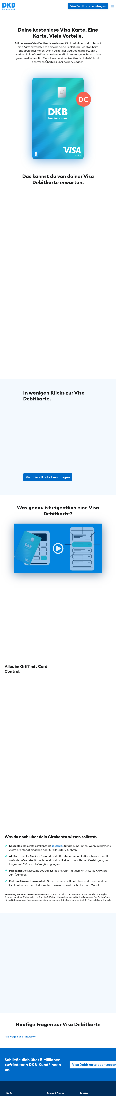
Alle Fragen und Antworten (22, 953)
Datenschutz (47, 1086)
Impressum (64, 1086)
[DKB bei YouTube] (82, 1073)
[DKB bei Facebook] (97, 1073)
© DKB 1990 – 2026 (25, 1086)
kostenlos (57, 763)
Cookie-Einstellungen (87, 1086)
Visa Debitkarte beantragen (48, 477)
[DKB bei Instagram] (90, 1073)
